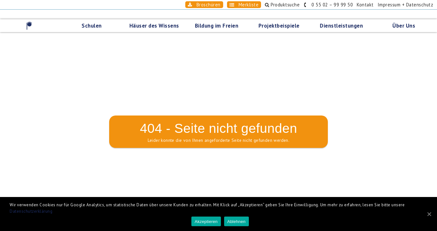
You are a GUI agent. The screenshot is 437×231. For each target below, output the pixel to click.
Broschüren (169, 5)
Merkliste (215, 5)
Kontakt (353, 5)
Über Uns (405, 16)
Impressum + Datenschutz (400, 5)
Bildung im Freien (218, 16)
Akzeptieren (206, 221)
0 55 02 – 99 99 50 (311, 5)
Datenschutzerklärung (31, 211)
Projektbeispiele (281, 16)
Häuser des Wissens (156, 16)
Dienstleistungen (343, 16)
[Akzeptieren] (429, 214)
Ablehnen (236, 221)
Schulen (93, 16)
